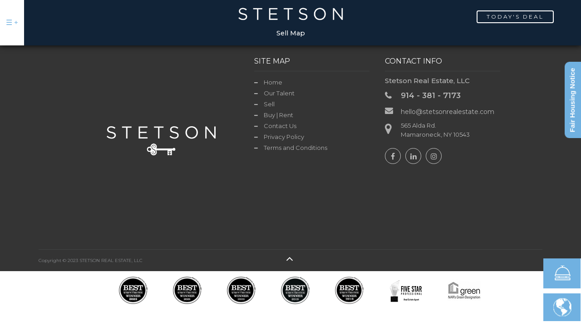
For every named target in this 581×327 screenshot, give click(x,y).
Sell (269, 104)
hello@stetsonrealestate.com (447, 112)
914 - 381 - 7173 (431, 95)
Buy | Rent (278, 115)
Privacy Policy (284, 136)
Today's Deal (515, 16)
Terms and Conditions (295, 147)
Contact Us (280, 125)
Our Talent (279, 93)
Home (273, 82)
